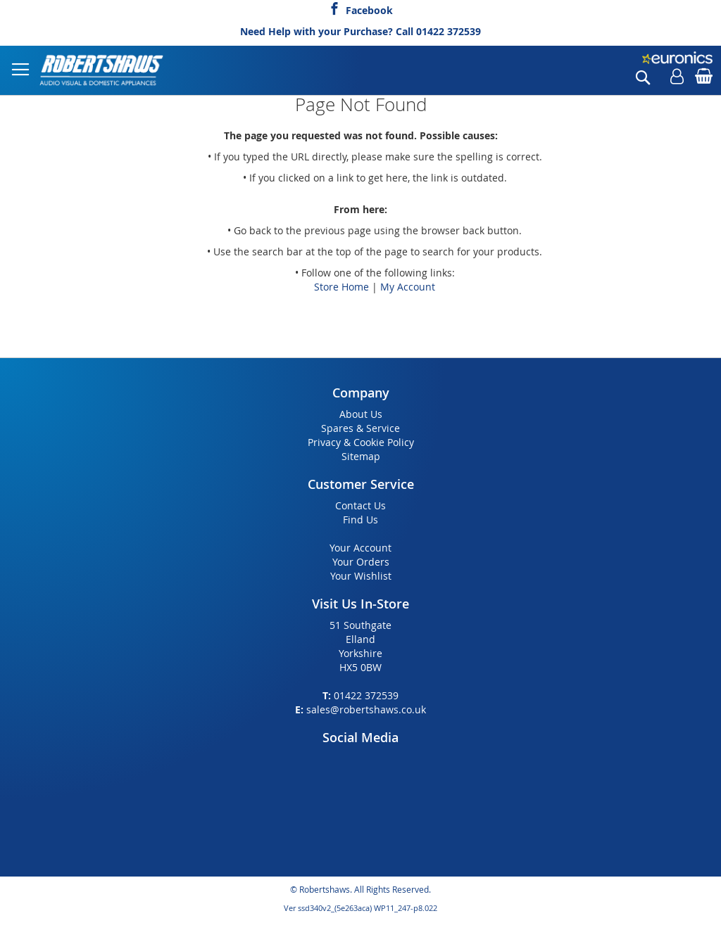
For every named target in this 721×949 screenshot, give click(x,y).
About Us (360, 414)
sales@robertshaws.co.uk (366, 709)
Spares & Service (360, 428)
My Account (407, 286)
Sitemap (360, 456)
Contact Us (360, 505)
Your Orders (360, 561)
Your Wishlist (360, 575)
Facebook (369, 8)
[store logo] (102, 70)
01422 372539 (448, 31)
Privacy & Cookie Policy (361, 442)
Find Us (360, 519)
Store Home (341, 286)
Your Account (360, 547)
